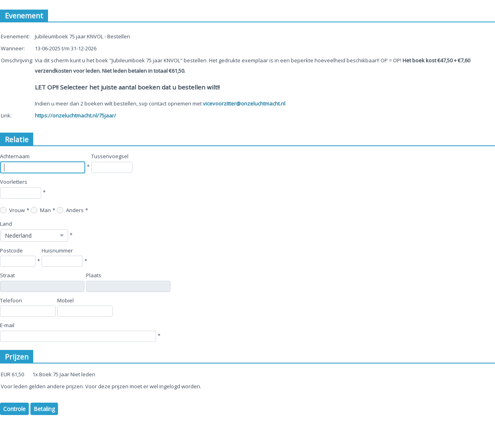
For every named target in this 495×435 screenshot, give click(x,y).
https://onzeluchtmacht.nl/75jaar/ (75, 115)
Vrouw (12, 210)
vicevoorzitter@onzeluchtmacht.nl (244, 103)
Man (41, 210)
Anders (70, 210)
